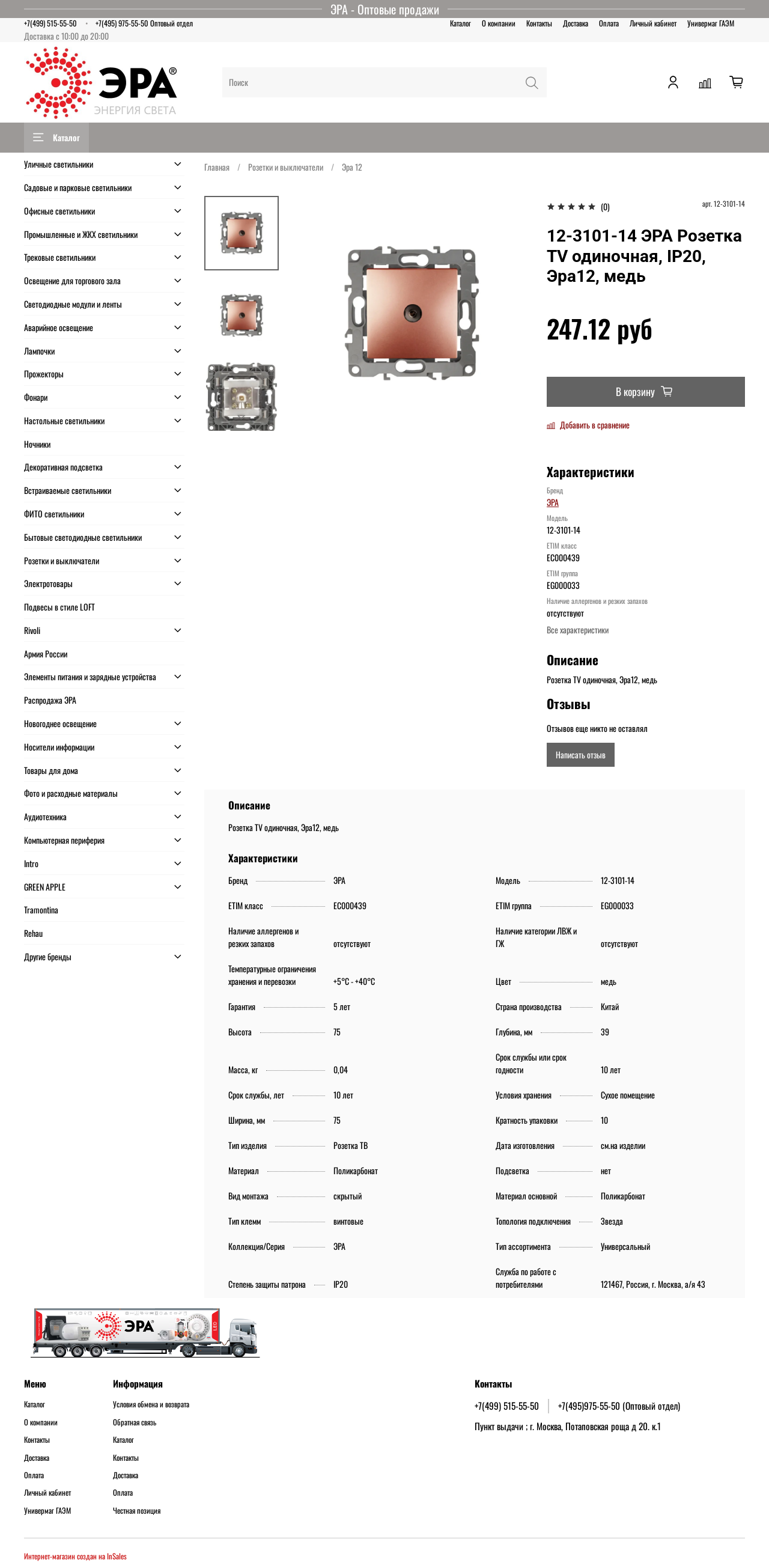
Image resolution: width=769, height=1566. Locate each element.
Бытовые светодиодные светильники (83, 537)
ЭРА (553, 502)
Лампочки (39, 350)
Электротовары (48, 583)
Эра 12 (352, 166)
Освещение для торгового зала (72, 280)
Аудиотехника (45, 816)
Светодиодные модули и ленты (73, 303)
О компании (498, 23)
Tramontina (41, 909)
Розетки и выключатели (285, 166)
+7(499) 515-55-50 (50, 23)
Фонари (35, 397)
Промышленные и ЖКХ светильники (81, 234)
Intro (31, 863)
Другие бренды (47, 956)
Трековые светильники (60, 257)
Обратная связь (134, 1422)
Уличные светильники (58, 163)
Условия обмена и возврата (151, 1404)
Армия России (45, 653)
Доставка (575, 23)
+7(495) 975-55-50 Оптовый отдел (144, 23)
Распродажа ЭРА (50, 699)
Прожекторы (44, 373)
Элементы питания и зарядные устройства (90, 676)
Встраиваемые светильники (67, 490)
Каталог (460, 23)
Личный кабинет (653, 23)
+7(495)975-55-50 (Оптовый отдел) (619, 1405)
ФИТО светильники (54, 513)
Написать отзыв (581, 754)
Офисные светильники (59, 210)
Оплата (609, 23)
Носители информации (59, 746)
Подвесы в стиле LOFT (59, 606)
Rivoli (32, 630)
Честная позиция (136, 1510)
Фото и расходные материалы (71, 793)
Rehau (33, 933)
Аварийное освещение (58, 327)
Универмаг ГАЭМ (710, 23)
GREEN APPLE (44, 886)
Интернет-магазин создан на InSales (75, 1556)
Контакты (539, 23)
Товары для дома (51, 770)
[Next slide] (241, 417)
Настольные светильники (64, 420)
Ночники (37, 443)
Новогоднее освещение (60, 723)
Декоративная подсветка (63, 466)
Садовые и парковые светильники (78, 187)
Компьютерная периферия (64, 839)
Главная (216, 166)
